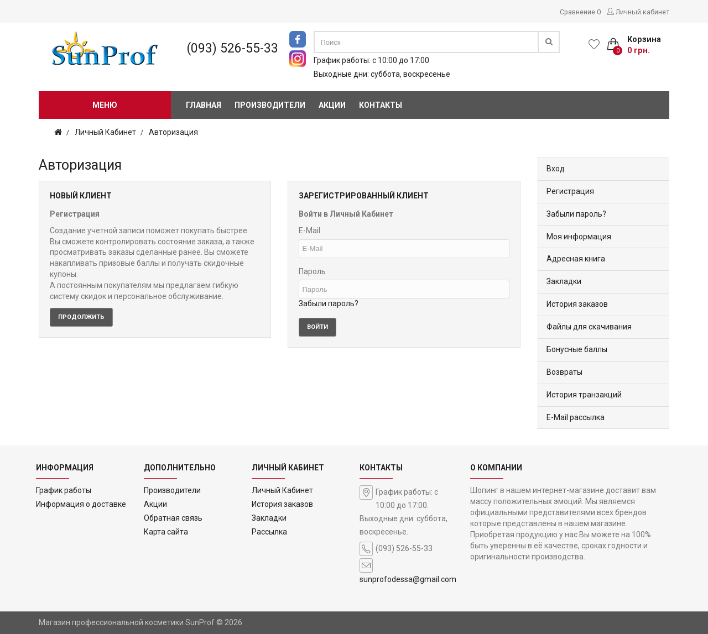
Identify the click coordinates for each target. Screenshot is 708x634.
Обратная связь (173, 518)
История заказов (577, 304)
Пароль (312, 271)
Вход (555, 168)
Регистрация (570, 191)
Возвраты (564, 372)
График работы (63, 490)
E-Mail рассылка (575, 417)
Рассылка (269, 531)
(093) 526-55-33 (232, 48)
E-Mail (309, 230)
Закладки (563, 281)
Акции (155, 504)
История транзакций (584, 394)
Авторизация (173, 132)
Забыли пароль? (328, 303)
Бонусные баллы (576, 349)
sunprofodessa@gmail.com (408, 579)
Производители (172, 490)
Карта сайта (166, 531)
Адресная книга (575, 258)
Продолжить (81, 317)
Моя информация (578, 236)
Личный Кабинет (105, 132)
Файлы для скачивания (589, 326)
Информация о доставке (81, 504)
